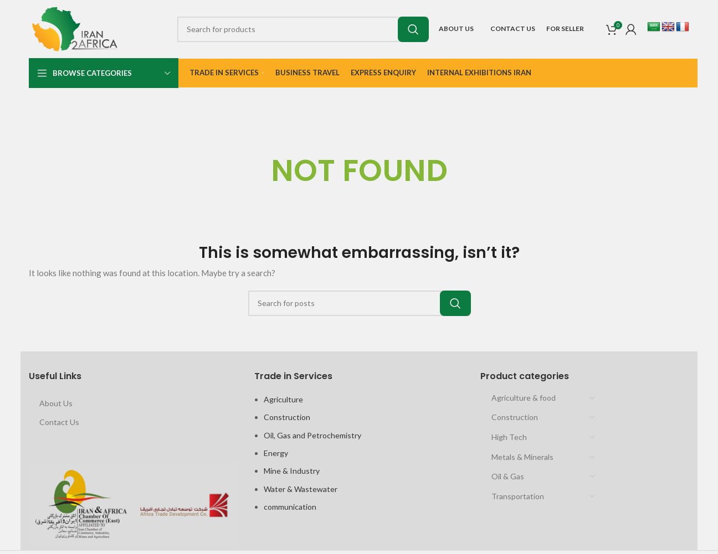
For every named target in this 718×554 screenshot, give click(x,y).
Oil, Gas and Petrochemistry (312, 435)
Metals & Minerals (522, 457)
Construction (287, 417)
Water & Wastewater (300, 489)
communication (290, 506)
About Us (56, 403)
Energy (276, 453)
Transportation (517, 496)
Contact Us (59, 422)
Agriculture (283, 399)
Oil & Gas (507, 476)
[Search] (302, 29)
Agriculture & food (523, 397)
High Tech (509, 437)
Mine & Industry (292, 470)
